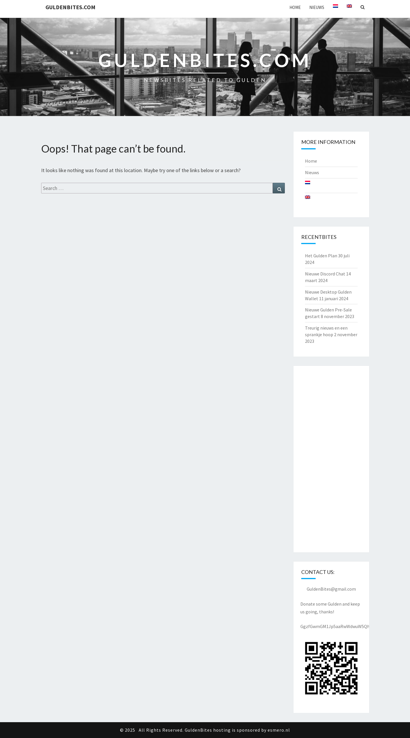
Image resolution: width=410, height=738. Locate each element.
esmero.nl (279, 730)
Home (295, 7)
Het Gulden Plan (321, 255)
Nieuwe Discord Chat (325, 274)
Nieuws (316, 7)
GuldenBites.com (70, 7)
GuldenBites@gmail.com (331, 589)
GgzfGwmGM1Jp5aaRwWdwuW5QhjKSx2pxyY (344, 626)
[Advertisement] (331, 459)
